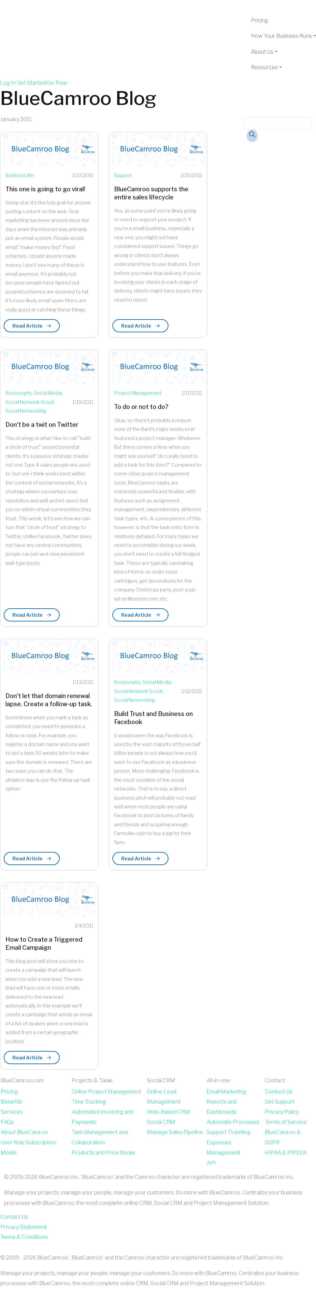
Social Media (48, 393)
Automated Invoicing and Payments (102, 1117)
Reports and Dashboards (222, 1107)
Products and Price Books (103, 1153)
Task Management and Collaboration (100, 1137)
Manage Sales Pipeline (175, 1132)
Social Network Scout (29, 402)
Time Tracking (89, 1102)
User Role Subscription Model (28, 1147)
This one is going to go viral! (45, 189)
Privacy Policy (282, 1112)
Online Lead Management (164, 1096)
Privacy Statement (23, 1227)
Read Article (31, 326)
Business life (19, 175)
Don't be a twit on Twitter (41, 424)
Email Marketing (226, 1091)
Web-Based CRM (168, 1112)
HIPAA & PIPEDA (286, 1153)
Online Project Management (106, 1091)
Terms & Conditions (24, 1237)
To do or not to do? (141, 406)
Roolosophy (18, 393)
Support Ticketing (229, 1132)
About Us (262, 52)
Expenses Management (223, 1147)
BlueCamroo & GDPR (283, 1137)
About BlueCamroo (24, 1132)
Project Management (138, 393)
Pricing (259, 20)
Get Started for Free (42, 83)
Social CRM (161, 1122)
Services (12, 1112)
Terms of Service (286, 1122)
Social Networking (25, 411)
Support (123, 175)
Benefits (11, 1102)
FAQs (7, 1122)
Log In (8, 83)
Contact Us (278, 1091)
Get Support (280, 1102)
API (211, 1163)
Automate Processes (233, 1122)
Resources (264, 67)
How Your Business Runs (281, 36)
